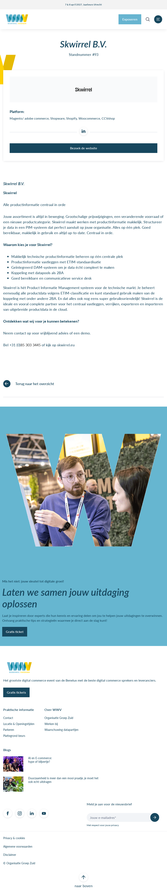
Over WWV (53, 710)
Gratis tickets (16, 693)
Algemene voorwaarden (17, 847)
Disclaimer (9, 855)
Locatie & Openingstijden (18, 724)
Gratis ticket (15, 632)
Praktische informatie (18, 710)
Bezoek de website (83, 149)
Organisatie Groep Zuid (58, 719)
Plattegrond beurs (14, 736)
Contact (8, 719)
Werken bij (51, 724)
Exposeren (129, 19)
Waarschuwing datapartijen (61, 730)
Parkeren (8, 730)
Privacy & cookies (14, 839)
